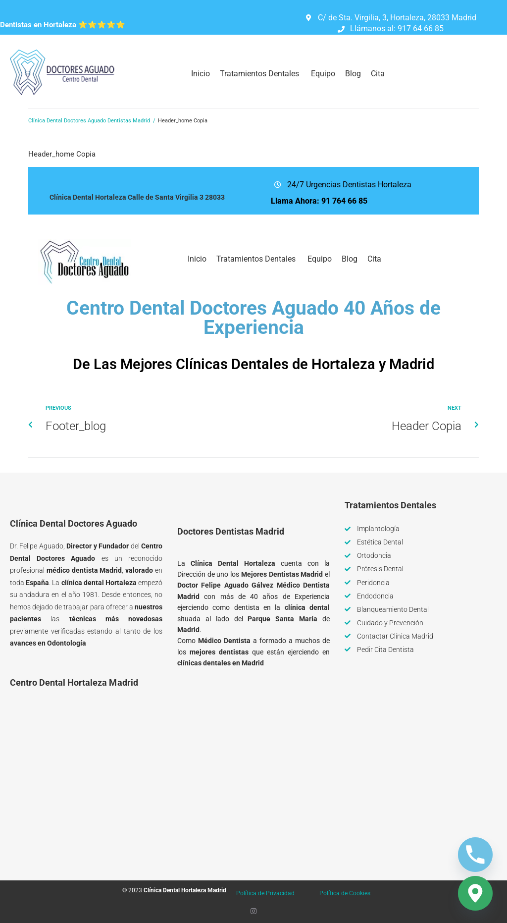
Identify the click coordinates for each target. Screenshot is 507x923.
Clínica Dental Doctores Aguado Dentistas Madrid (89, 120)
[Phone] (475, 854)
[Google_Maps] (475, 893)
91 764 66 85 (344, 201)
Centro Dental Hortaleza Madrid (74, 682)
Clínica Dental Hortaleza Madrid (185, 890)
